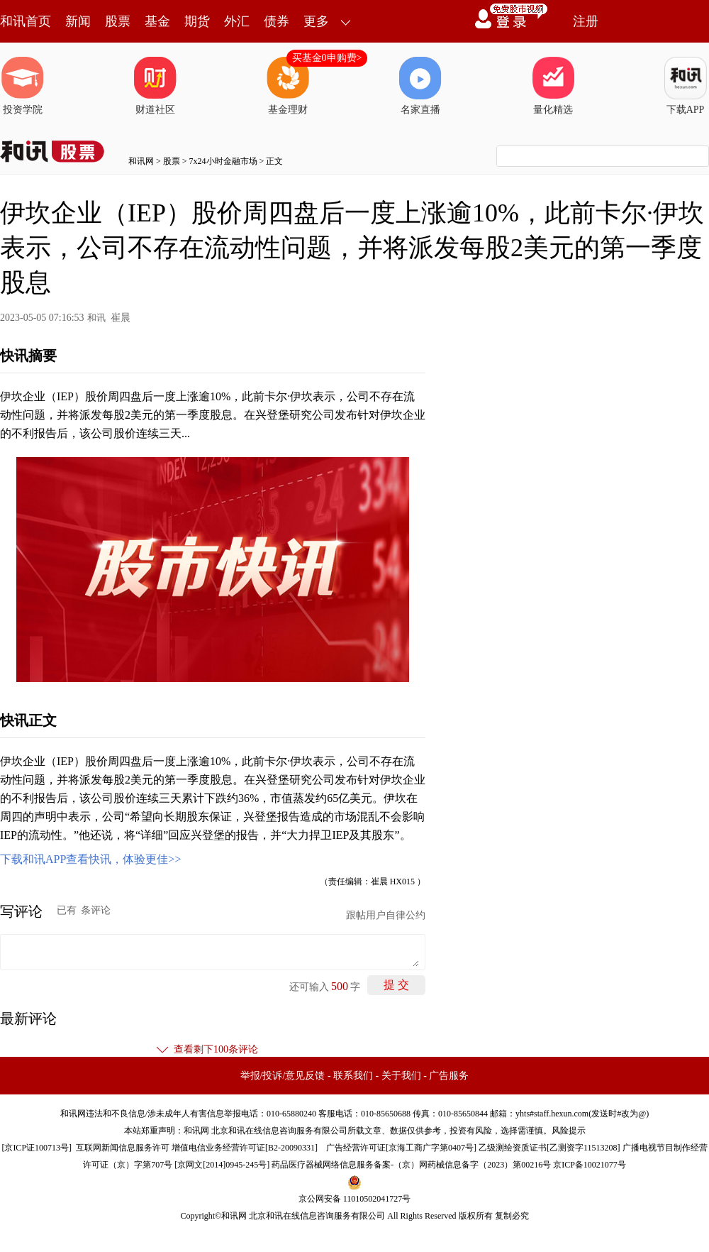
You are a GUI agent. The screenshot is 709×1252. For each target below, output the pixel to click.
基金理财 (288, 86)
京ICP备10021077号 (589, 1165)
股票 (117, 21)
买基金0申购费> (327, 58)
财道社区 (155, 86)
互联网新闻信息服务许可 (122, 1148)
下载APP (685, 86)
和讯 (96, 317)
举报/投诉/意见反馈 (282, 1075)
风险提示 (569, 1131)
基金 (157, 21)
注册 (585, 21)
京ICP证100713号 (36, 1148)
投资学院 (22, 86)
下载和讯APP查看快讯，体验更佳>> (90, 859)
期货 (197, 21)
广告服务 (449, 1075)
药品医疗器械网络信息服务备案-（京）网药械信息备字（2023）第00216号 (411, 1165)
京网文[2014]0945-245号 (222, 1165)
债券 (276, 21)
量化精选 (553, 86)
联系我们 (353, 1075)
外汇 (237, 21)
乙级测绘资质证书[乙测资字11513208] (549, 1148)
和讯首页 (25, 21)
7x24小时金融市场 (223, 161)
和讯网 (141, 161)
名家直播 (420, 86)
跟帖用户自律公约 (385, 915)
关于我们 (401, 1075)
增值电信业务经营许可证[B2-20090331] (245, 1148)
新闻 (78, 21)
